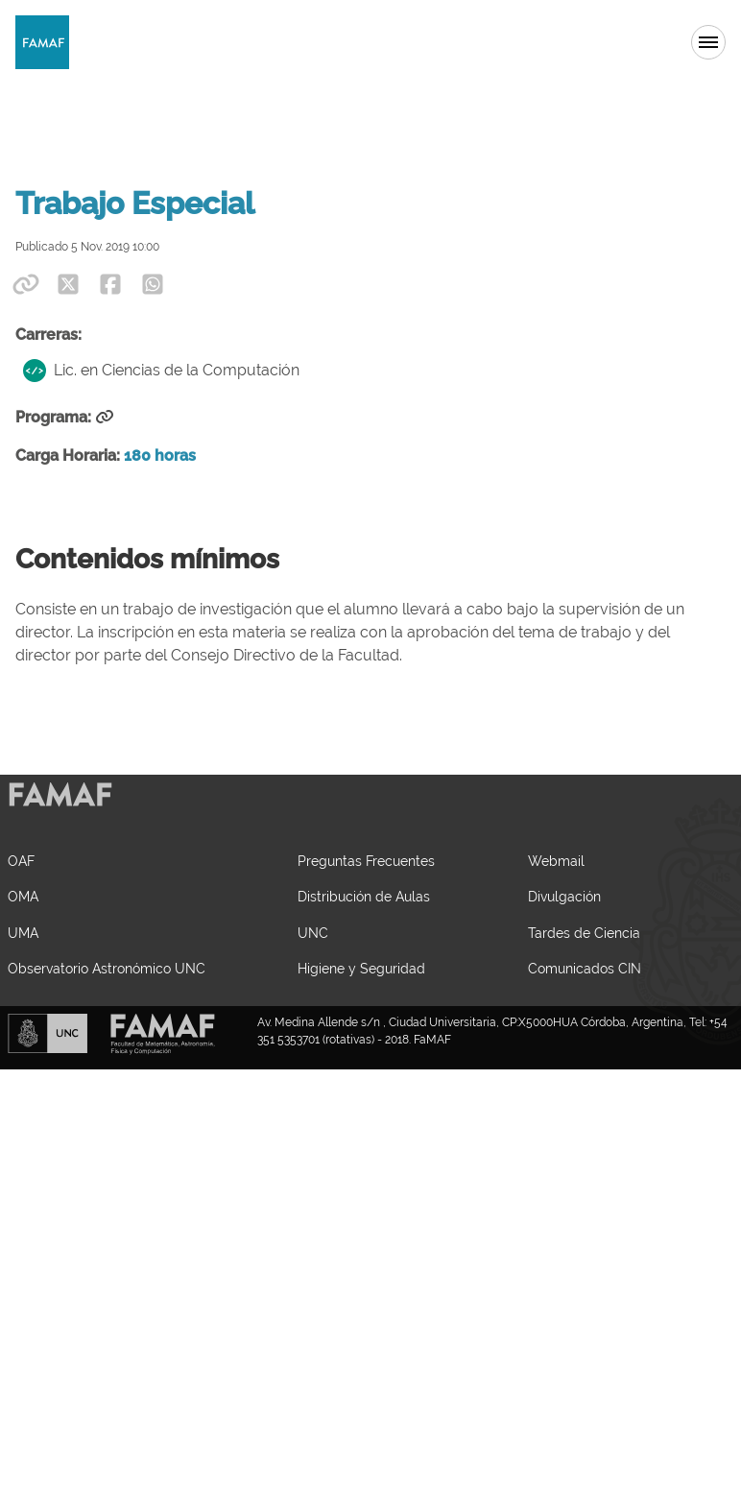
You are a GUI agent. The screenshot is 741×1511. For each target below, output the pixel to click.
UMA (23, 932)
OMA (23, 896)
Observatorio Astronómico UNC (106, 968)
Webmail (556, 860)
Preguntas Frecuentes (366, 860)
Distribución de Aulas (364, 896)
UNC (313, 932)
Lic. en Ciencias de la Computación (161, 370)
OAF (21, 860)
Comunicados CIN (584, 968)
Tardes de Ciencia (584, 932)
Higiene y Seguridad (361, 968)
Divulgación (564, 896)
